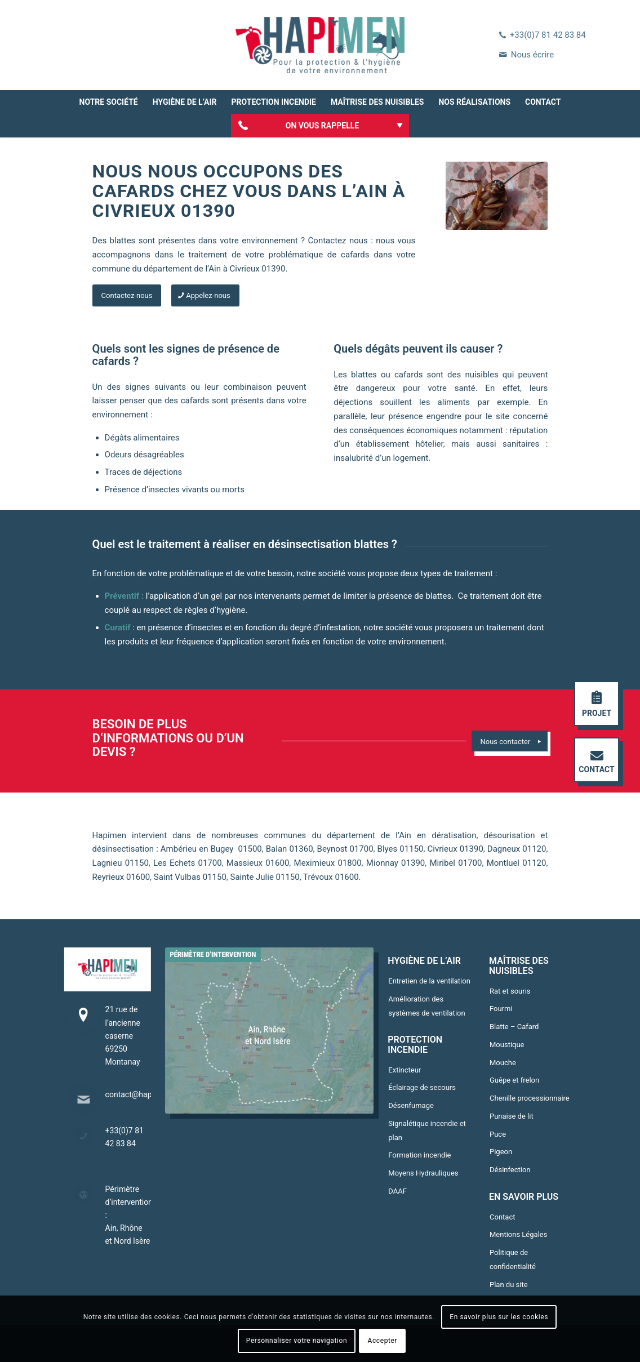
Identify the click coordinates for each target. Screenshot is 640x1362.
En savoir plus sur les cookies (499, 1317)
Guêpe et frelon (514, 1080)
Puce (498, 1134)
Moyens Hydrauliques (423, 1173)
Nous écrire (532, 55)
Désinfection (510, 1169)
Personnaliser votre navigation (296, 1341)
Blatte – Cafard (514, 1026)
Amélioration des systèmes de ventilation (426, 1006)
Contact (502, 1217)
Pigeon (501, 1151)
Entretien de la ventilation (429, 981)
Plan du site (509, 1284)
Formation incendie (419, 1155)
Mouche (503, 1062)
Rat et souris (510, 991)
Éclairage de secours (422, 1087)
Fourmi (501, 1008)
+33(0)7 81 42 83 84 (548, 35)
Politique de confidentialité (513, 1259)
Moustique (507, 1044)
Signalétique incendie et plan (427, 1130)
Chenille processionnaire (530, 1098)
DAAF (397, 1191)
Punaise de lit (512, 1116)
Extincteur (404, 1070)
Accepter (383, 1341)
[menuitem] (108, 102)
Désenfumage (411, 1105)
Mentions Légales (518, 1234)
